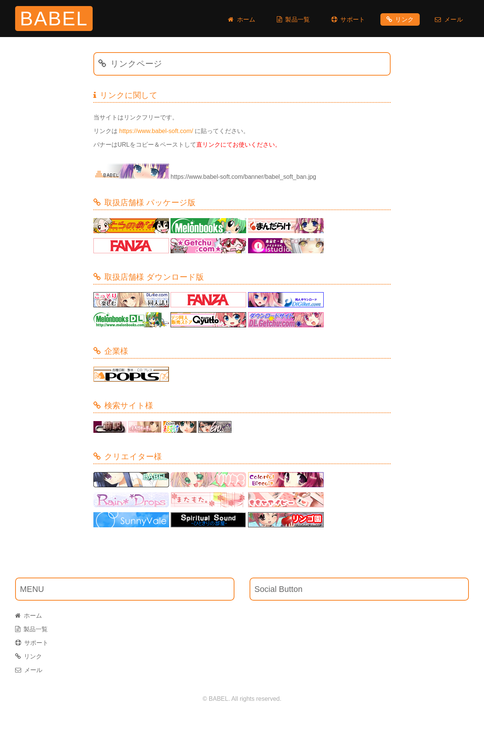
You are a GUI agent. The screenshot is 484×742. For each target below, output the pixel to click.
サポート (348, 19)
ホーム (242, 19)
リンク (400, 19)
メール (449, 19)
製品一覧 (293, 19)
